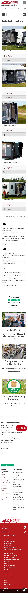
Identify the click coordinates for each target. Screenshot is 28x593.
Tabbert (6, 586)
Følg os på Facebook (9, 541)
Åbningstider (7, 539)
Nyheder (6, 569)
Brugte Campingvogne (9, 557)
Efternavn (3, 459)
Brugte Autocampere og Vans (11, 559)
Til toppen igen (14, 517)
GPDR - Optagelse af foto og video (13, 549)
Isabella (6, 588)
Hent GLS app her (14, 240)
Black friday (4, 474)
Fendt (5, 580)
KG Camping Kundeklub (10, 567)
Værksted (6, 563)
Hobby (6, 582)
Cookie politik (7, 545)
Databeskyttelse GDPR (10, 547)
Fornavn (3, 453)
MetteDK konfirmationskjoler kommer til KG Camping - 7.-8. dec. (5, 479)
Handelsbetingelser (9, 543)
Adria (5, 571)
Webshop (6, 561)
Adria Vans (7, 574)
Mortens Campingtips (9, 565)
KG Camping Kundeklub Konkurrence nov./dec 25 (4, 487)
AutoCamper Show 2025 (5, 494)
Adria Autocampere (9, 576)
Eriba (5, 578)
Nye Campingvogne (9, 553)
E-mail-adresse (4, 448)
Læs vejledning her (14, 338)
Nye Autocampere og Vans (10, 555)
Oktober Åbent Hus (5, 498)
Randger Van (7, 584)
